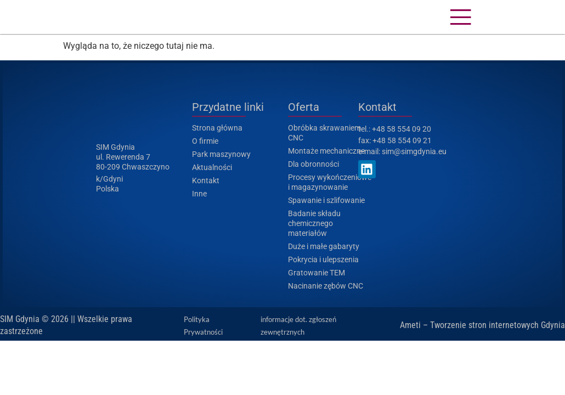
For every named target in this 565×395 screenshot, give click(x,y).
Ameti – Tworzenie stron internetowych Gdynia (482, 325)
